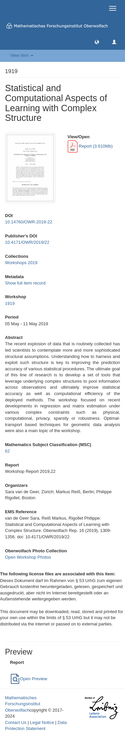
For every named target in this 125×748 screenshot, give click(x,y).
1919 (10, 303)
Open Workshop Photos (28, 557)
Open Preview (28, 678)
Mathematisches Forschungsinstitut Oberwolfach (22, 704)
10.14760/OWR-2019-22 (28, 221)
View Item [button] (21, 55)
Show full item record (25, 283)
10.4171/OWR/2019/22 (27, 242)
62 (7, 450)
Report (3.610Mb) (90, 146)
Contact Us (15, 722)
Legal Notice (42, 722)
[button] (97, 41)
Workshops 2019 (21, 262)
